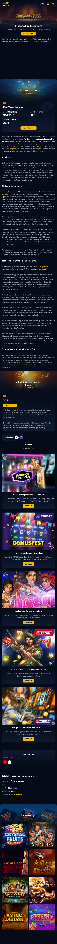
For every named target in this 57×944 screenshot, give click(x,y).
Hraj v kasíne (28, 33)
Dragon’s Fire (14, 149)
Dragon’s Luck (37, 146)
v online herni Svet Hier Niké (26, 365)
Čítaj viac (28, 506)
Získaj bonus (10, 405)
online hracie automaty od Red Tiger (14, 165)
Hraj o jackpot (28, 128)
